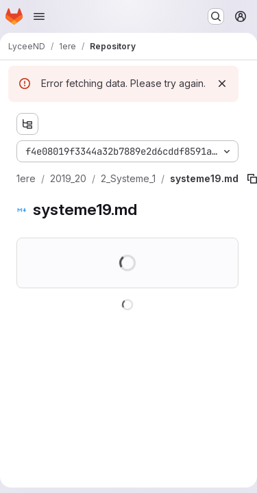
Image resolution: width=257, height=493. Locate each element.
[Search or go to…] (216, 16)
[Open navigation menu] (39, 16)
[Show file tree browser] (27, 124)
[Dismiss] (222, 83)
